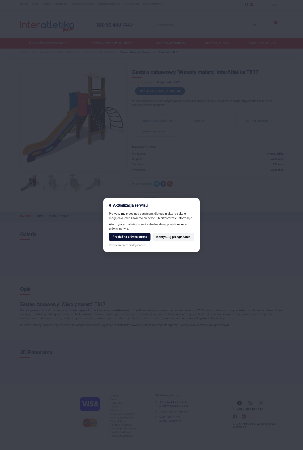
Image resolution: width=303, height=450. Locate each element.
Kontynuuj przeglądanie (173, 237)
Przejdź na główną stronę (130, 237)
